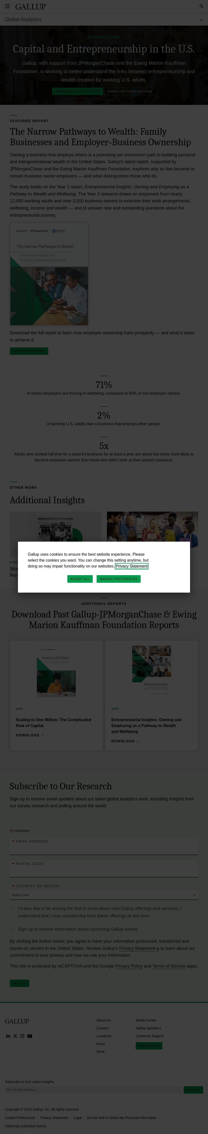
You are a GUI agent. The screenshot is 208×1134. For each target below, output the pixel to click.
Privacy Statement (132, 566)
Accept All (80, 578)
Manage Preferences (118, 578)
